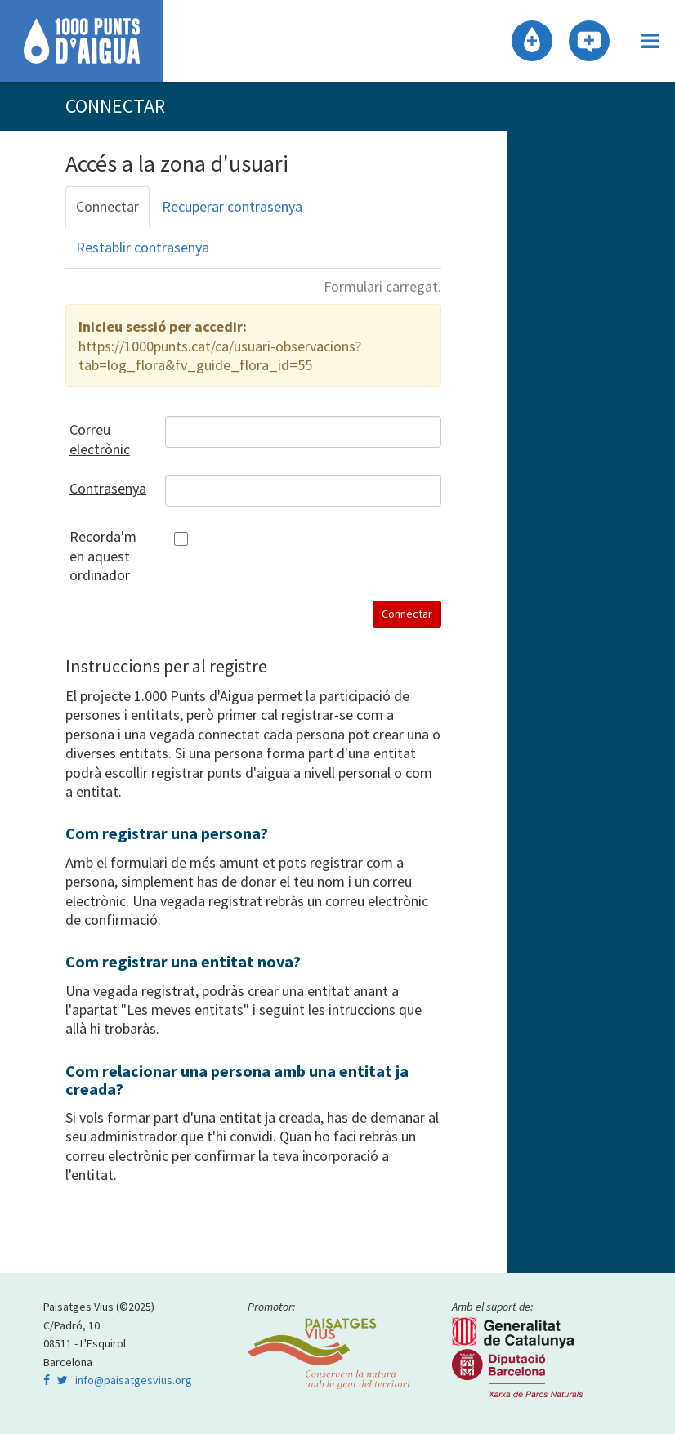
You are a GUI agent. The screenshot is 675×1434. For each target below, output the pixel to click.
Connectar (107, 206)
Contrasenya (105, 488)
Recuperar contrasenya (232, 206)
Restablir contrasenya (142, 247)
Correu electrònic (99, 439)
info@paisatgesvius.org (133, 1380)
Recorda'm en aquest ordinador (102, 555)
